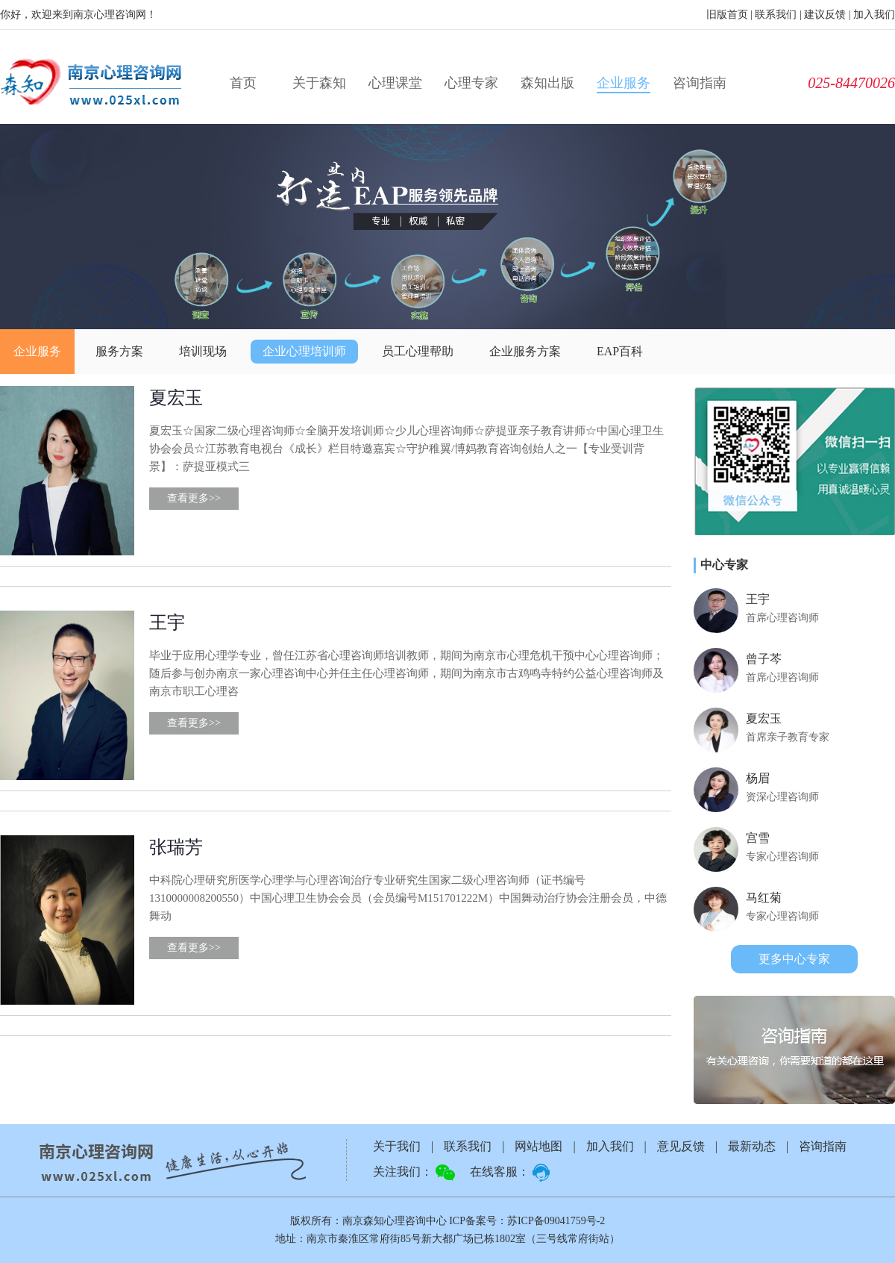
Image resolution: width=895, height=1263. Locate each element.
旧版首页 (727, 14)
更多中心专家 (794, 958)
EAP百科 (620, 351)
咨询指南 (699, 82)
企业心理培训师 (304, 351)
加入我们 (874, 14)
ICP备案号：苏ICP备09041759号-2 (527, 1220)
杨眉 (758, 778)
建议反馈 (825, 14)
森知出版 (547, 82)
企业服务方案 (525, 351)
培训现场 (203, 351)
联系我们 (776, 14)
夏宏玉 (176, 398)
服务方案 (119, 351)
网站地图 (538, 1146)
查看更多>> (194, 498)
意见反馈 (681, 1146)
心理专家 (471, 82)
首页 (243, 82)
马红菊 (764, 897)
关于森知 (319, 82)
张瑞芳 (176, 847)
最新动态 (752, 1146)
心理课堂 (395, 82)
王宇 (167, 622)
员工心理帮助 (417, 351)
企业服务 (623, 82)
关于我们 (397, 1146)
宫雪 (758, 838)
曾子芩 (764, 658)
